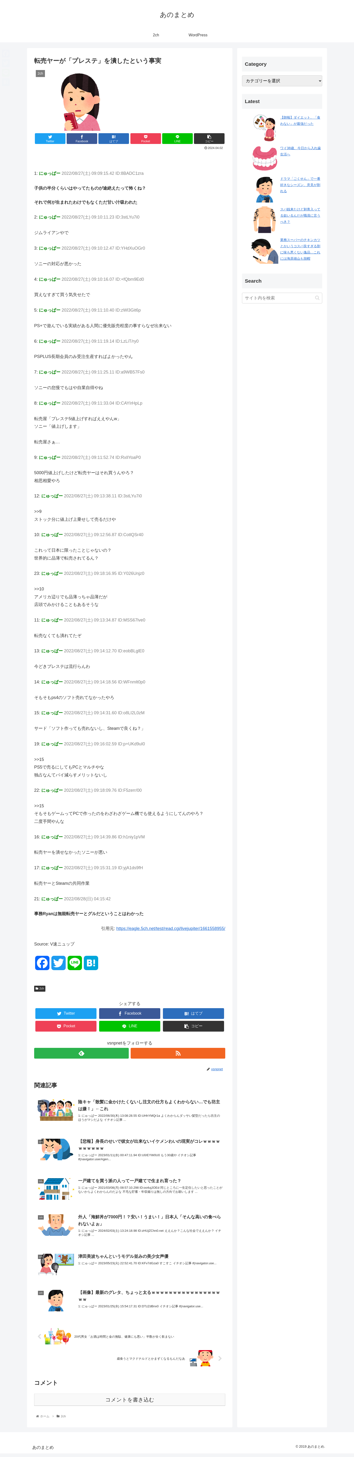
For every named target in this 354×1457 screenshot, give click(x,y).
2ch (40, 988)
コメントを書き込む (129, 1403)
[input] (282, 298)
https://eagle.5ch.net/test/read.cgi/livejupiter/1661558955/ (170, 928)
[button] (317, 298)
